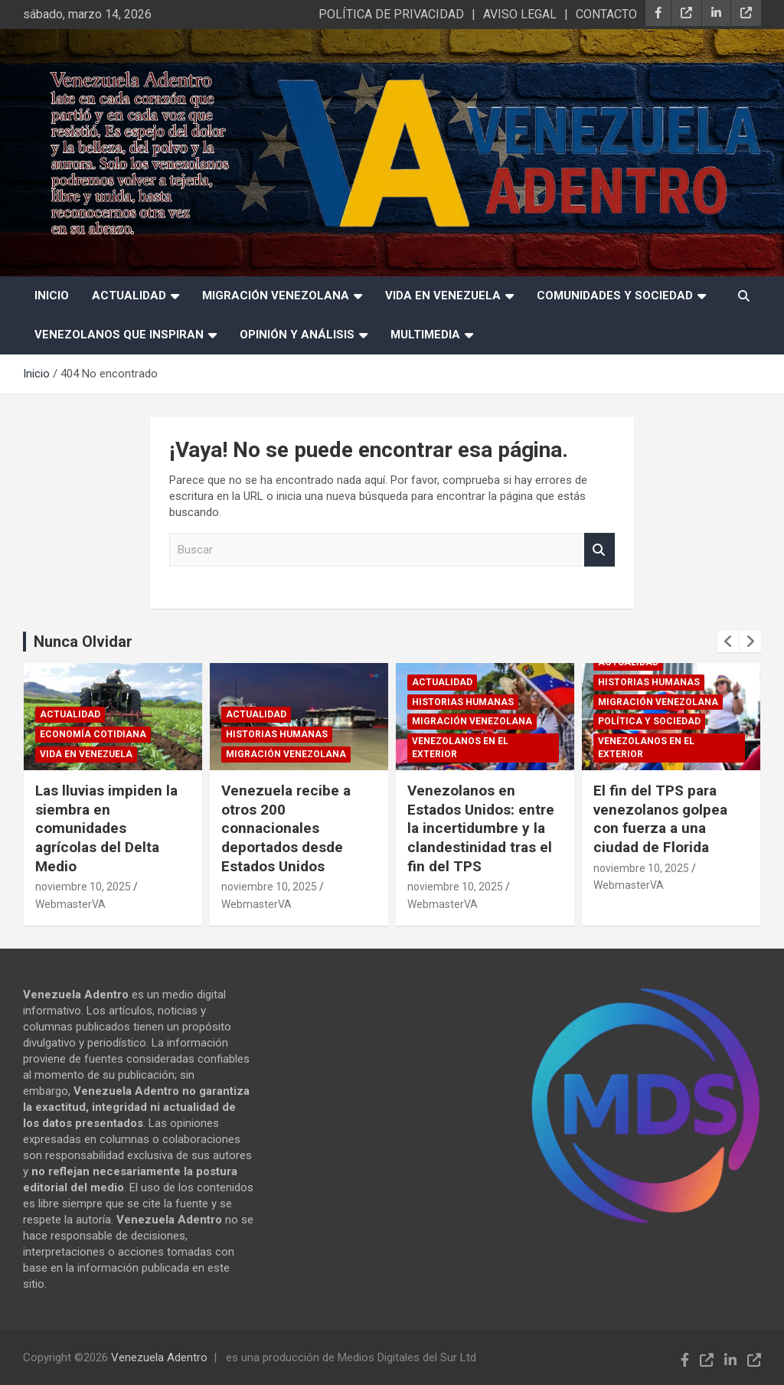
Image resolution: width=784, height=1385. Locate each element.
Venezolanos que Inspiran (119, 334)
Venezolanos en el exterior (460, 747)
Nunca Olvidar (83, 641)
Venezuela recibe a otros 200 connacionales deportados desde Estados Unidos (286, 828)
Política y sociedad (649, 721)
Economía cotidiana (93, 734)
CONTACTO (606, 14)
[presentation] (728, 641)
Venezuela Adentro (159, 1357)
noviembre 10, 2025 (83, 886)
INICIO (51, 295)
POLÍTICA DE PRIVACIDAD (391, 14)
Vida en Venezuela (443, 295)
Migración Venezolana (275, 295)
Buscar (599, 550)
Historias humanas (277, 734)
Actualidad (129, 295)
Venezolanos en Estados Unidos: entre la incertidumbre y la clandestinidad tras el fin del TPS (480, 828)
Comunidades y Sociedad (615, 295)
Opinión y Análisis (297, 334)
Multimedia (425, 334)
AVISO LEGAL (520, 14)
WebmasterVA (70, 904)
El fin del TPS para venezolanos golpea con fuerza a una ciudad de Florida (660, 819)
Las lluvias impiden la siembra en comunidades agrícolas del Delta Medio (106, 828)
